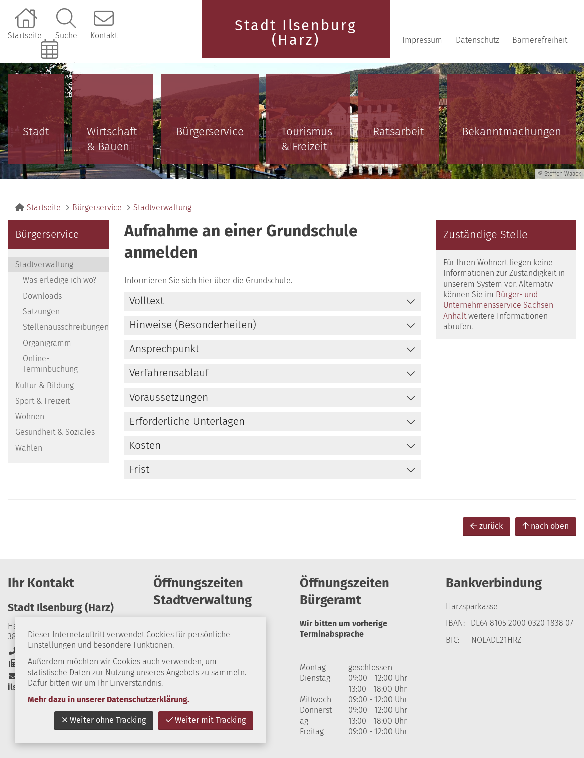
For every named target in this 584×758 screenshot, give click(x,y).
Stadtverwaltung (162, 207)
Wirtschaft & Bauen (112, 139)
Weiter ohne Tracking (104, 720)
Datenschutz (477, 40)
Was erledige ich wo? (59, 280)
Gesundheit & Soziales (55, 432)
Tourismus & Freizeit (306, 139)
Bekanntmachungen (511, 131)
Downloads (42, 296)
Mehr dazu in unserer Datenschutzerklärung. (108, 699)
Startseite (25, 35)
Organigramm (47, 343)
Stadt (36, 131)
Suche (66, 35)
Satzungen (41, 311)
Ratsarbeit (398, 131)
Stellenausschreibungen (66, 327)
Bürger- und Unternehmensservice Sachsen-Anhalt (499, 305)
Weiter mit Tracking (206, 720)
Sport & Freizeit (42, 401)
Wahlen (28, 448)
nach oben (546, 526)
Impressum (422, 40)
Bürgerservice (210, 131)
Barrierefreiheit (539, 40)
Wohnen (29, 416)
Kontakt (103, 35)
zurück (486, 526)
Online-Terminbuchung (50, 66)
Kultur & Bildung (44, 385)
